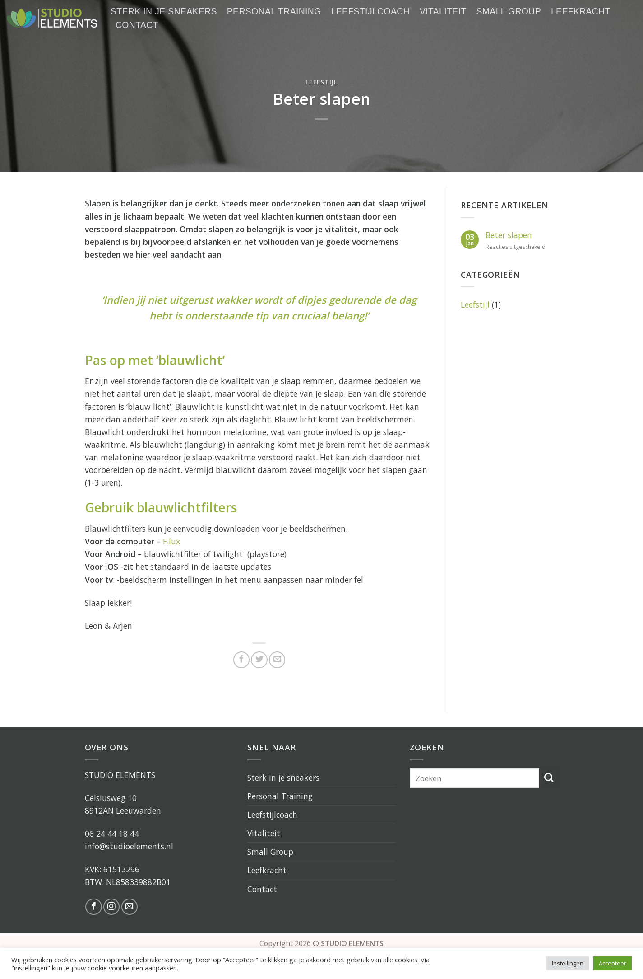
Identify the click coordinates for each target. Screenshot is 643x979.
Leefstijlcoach (370, 11)
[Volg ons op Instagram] (111, 907)
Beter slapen (509, 235)
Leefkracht (581, 11)
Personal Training (274, 11)
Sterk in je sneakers (164, 11)
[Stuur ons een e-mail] (129, 907)
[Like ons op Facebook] (93, 907)
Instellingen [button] (567, 963)
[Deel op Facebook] (241, 659)
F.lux (171, 541)
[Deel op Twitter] (259, 659)
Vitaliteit (443, 11)
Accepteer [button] (612, 963)
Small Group (508, 11)
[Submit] (549, 778)
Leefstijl (321, 82)
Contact (137, 25)
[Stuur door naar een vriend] (277, 659)
